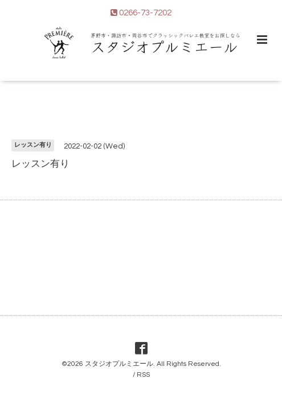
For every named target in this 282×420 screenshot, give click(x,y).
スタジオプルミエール (119, 364)
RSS (143, 374)
